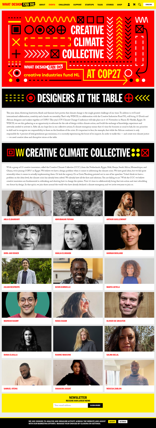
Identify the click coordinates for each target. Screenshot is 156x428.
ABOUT (41, 4)
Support (72, 4)
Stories (99, 4)
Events (49, 4)
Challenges (60, 4)
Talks (91, 4)
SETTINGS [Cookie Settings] (123, 421)
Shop (107, 4)
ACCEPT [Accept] (112, 421)
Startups (82, 4)
